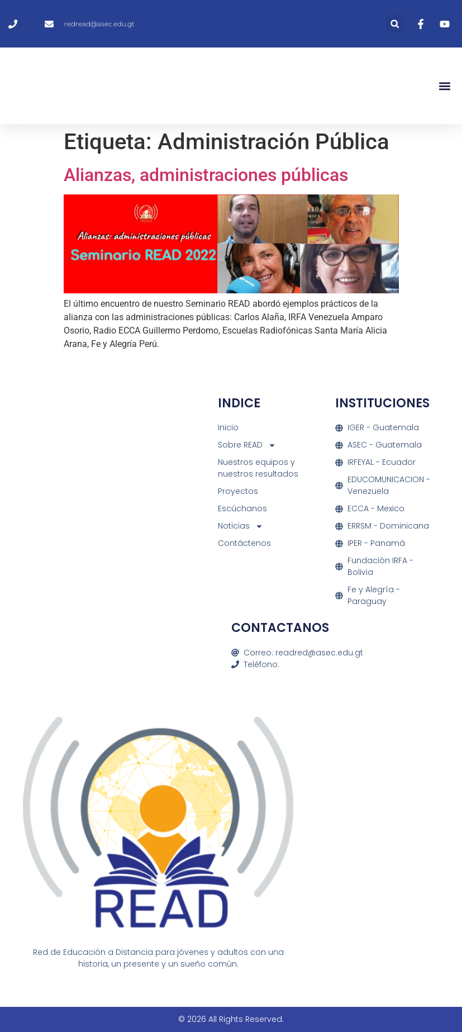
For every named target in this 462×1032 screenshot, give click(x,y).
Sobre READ (247, 445)
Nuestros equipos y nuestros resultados (258, 467)
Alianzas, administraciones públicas (206, 175)
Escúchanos (242, 508)
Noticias (240, 526)
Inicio (228, 427)
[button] (394, 23)
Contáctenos (244, 543)
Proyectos (238, 491)
